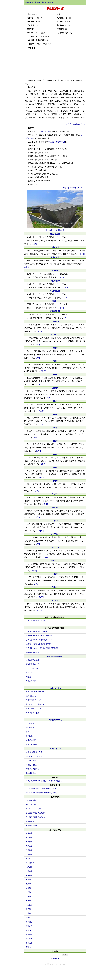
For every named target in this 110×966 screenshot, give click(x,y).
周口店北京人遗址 (32, 660)
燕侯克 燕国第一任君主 (34, 700)
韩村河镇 (29, 922)
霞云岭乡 (29, 926)
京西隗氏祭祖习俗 (32, 769)
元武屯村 (55, 587)
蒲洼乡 (28, 947)
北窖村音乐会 (31, 773)
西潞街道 (29, 875)
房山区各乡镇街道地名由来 (36, 817)
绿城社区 (55, 270)
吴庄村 (55, 428)
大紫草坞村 (55, 321)
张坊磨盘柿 (30, 736)
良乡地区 (29, 858)
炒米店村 (55, 600)
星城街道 (29, 854)
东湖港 (28, 677)
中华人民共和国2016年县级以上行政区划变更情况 (44, 781)
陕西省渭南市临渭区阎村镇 (36, 621)
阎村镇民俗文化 (55, 749)
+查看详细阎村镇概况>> (75, 124)
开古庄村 (55, 494)
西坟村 (55, 481)
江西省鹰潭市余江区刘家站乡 (36, 631)
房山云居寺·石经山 (32, 668)
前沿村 (55, 348)
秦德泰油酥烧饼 (31, 744)
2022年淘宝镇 (44, 131)
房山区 (44, 2)
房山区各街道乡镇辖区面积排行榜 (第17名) (41, 793)
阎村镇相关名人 (55, 688)
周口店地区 (30, 863)
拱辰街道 (29, 871)
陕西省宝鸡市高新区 (33, 652)
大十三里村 (55, 534)
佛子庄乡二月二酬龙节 (34, 756)
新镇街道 (29, 837)
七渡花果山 (30, 673)
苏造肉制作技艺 (31, 765)
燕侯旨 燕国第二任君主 (34, 708)
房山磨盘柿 (30, 727)
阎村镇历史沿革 (31, 825)
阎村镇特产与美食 (55, 720)
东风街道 (29, 846)
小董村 (55, 468)
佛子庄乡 (29, 934)
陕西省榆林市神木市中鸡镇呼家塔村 (39, 635)
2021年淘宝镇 (31, 804)
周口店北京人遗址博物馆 (55, 230)
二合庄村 (55, 521)
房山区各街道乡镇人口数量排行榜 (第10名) (41, 788)
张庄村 (55, 375)
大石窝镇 (29, 905)
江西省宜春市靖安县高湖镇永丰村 (38, 644)
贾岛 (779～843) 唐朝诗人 (35, 692)
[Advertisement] (55, 64)
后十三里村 (55, 561)
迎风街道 (29, 850)
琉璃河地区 (30, 867)
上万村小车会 (31, 760)
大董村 (55, 454)
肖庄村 (55, 574)
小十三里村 (55, 547)
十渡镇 (28, 913)
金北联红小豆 (31, 740)
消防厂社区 (55, 247)
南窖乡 (28, 930)
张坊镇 (28, 909)
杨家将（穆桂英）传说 (34, 752)
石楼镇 (28, 888)
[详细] (36, 244)
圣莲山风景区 (31, 681)
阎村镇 (50, 2)
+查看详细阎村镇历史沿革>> (73, 188)
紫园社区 (55, 301)
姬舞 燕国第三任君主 (33, 713)
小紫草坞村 (55, 335)
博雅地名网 (29, 2)
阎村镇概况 (30, 821)
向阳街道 (29, 842)
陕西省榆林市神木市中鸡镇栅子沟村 (39, 640)
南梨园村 (55, 507)
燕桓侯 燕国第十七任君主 (35, 704)
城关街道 (29, 833)
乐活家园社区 (55, 291)
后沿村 (55, 361)
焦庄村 (55, 441)
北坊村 (55, 401)
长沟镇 (28, 901)
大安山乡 (29, 939)
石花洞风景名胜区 (32, 664)
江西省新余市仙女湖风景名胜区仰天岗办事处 (42, 648)
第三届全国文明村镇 (56, 142)
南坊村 (55, 414)
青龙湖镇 (29, 917)
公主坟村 (55, 388)
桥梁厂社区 (55, 257)
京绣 (27, 732)
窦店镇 (28, 884)
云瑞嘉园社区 (55, 311)
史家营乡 (29, 943)
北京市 (37, 2)
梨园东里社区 (55, 234)
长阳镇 (28, 892)
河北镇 (28, 896)
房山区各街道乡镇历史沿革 (36, 813)
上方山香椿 (30, 723)
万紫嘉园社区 (55, 281)
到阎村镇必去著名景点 (55, 656)
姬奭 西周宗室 (31, 696)
